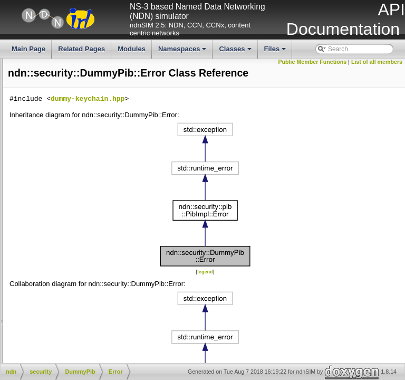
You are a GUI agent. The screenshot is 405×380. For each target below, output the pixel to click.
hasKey (13, 313)
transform (62, 171)
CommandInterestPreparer (86, 189)
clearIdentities (22, 277)
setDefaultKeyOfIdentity (36, 358)
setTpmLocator (24, 233)
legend (284, 291)
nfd (44, 126)
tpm (54, 162)
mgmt (48, 99)
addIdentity (18, 260)
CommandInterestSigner (83, 197)
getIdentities (20, 286)
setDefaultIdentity (27, 295)
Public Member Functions (365, 62)
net (44, 117)
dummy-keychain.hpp (246, 119)
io (42, 64)
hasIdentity (18, 251)
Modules (132, 49)
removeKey (19, 331)
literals (12, 82)
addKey (14, 322)
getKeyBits (18, 340)
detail (56, 144)
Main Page (28, 49)
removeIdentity (24, 269)
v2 (52, 180)
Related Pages (81, 49)
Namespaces (183, 52)
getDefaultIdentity (27, 304)
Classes (236, 52)
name (48, 108)
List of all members (376, 69)
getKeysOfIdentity (28, 349)
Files (276, 52)
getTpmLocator (24, 242)
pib (53, 153)
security (52, 135)
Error (64, 215)
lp (42, 90)
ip (42, 73)
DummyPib (65, 206)
